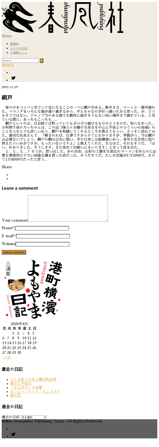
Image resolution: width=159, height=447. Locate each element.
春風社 (14, 43)
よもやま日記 (19, 48)
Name (8, 233)
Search (8, 65)
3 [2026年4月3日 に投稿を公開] (23, 338)
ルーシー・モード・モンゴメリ (35, 396)
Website (9, 249)
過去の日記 (11, 422)
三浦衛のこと (19, 52)
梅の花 (15, 400)
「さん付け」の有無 (26, 392)
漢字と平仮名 (21, 388)
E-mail (8, 241)
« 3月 (6, 362)
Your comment (15, 225)
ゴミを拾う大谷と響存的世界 (33, 384)
